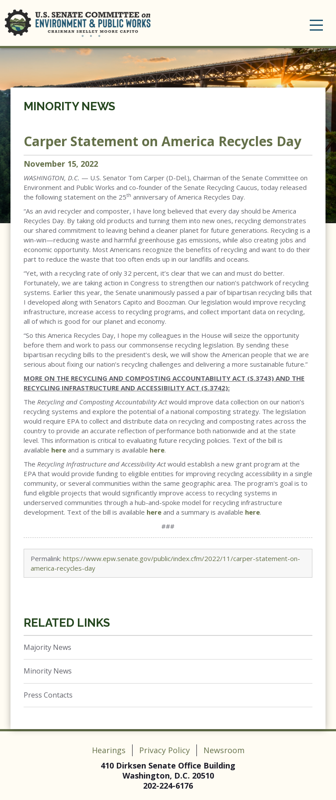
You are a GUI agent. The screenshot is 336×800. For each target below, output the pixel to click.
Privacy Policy (164, 750)
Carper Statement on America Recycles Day (162, 141)
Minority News (69, 106)
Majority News (47, 647)
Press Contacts (48, 695)
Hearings (109, 750)
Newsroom (224, 750)
